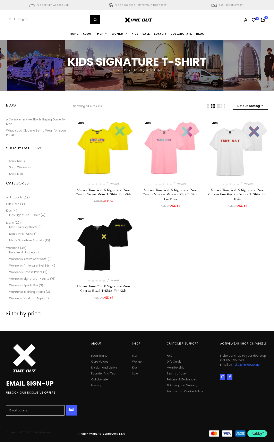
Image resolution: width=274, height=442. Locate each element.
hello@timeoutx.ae (246, 365)
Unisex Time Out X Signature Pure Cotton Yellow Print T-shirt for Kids (103, 192)
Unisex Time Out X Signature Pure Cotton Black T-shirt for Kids (103, 288)
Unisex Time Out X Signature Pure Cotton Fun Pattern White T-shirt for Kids (237, 194)
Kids (127, 70)
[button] (264, 19)
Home (116, 70)
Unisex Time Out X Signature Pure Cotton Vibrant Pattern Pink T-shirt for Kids (170, 194)
